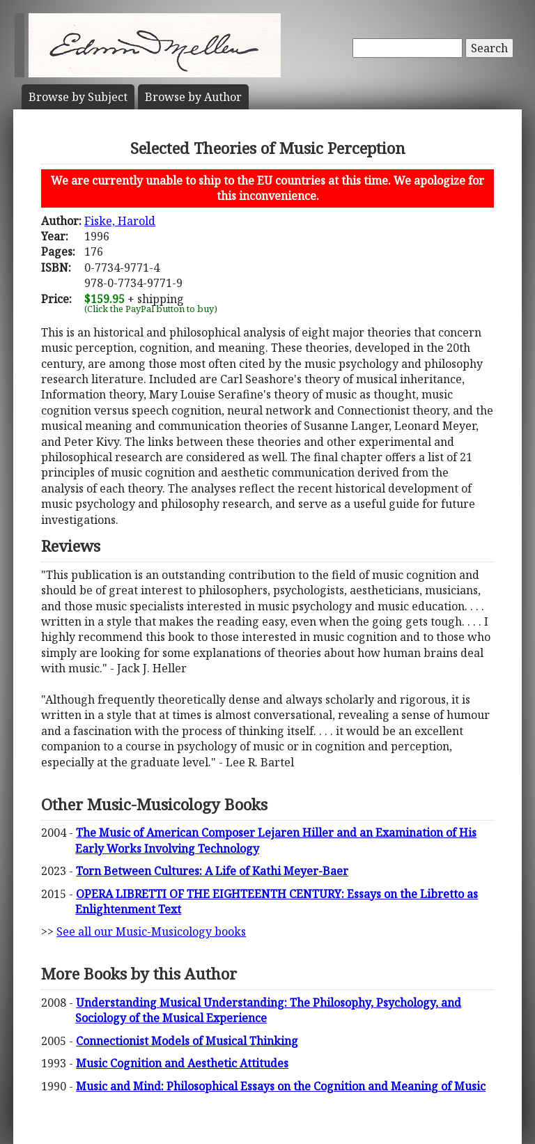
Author (193, 96)
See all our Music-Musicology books (151, 931)
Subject (78, 96)
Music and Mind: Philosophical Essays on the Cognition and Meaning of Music (281, 1086)
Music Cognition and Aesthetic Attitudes (182, 1063)
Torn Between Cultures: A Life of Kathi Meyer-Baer (212, 871)
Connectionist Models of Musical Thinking (187, 1041)
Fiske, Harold (119, 221)
